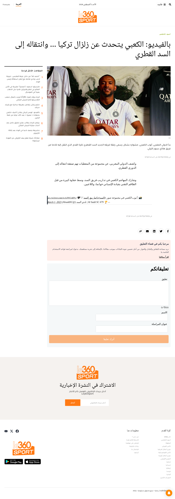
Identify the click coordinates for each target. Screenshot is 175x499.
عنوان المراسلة (159, 324)
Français (6, 4)
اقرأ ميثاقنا (164, 257)
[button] (169, 493)
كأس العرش (166, 446)
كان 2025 (167, 437)
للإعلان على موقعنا (132, 443)
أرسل (73, 403)
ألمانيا (169, 474)
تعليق (164, 279)
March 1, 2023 (54, 202)
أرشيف (136, 452)
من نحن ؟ (135, 437)
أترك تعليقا (108, 339)
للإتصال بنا (135, 449)
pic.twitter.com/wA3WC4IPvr (61, 197)
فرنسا (169, 471)
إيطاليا (168, 468)
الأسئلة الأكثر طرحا (132, 440)
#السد (102, 197)
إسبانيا (168, 465)
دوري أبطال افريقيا (164, 449)
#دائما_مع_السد (91, 197)
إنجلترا (168, 462)
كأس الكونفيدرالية (164, 452)
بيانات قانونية (134, 446)
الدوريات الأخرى (165, 478)
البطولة (168, 443)
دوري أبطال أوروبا (164, 456)
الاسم (164, 312)
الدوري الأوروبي (166, 459)
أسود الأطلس (165, 34)
